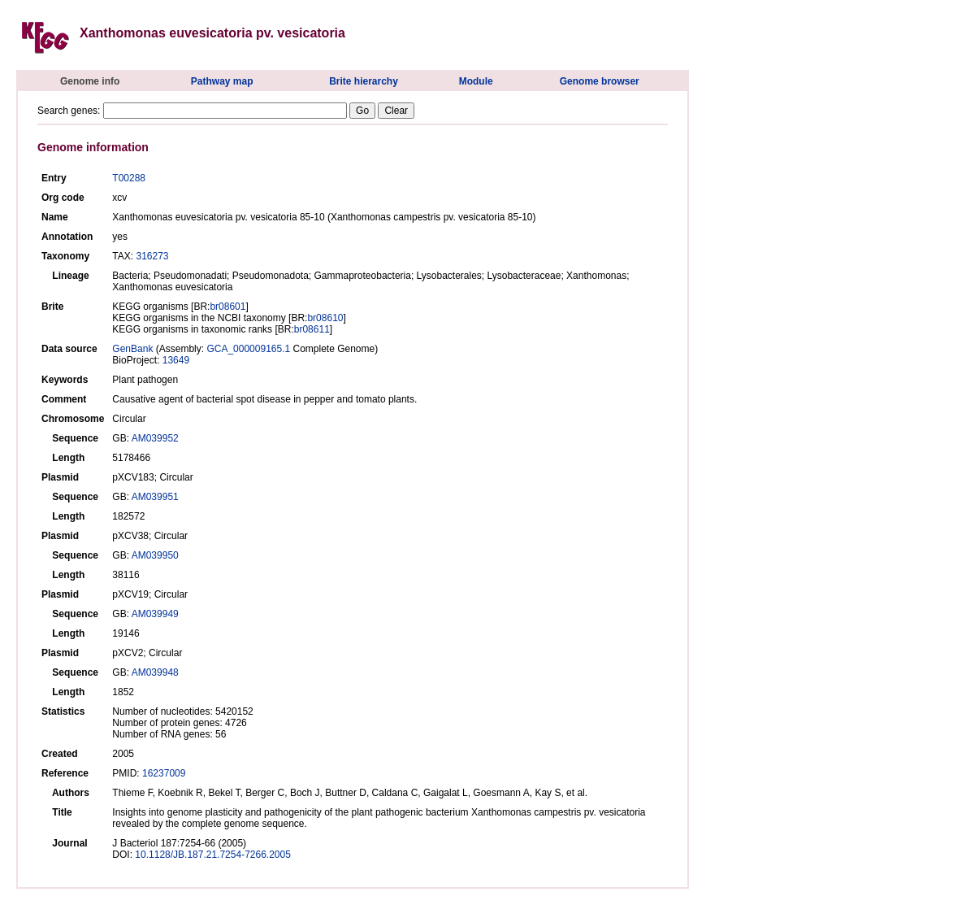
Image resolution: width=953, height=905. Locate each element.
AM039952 (155, 438)
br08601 (227, 306)
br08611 (312, 329)
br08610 (325, 318)
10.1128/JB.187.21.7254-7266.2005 (213, 854)
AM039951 (155, 497)
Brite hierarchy (363, 81)
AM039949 (155, 614)
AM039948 (155, 672)
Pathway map (222, 81)
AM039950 (155, 555)
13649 (175, 360)
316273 (152, 256)
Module (476, 81)
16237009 (163, 773)
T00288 (128, 178)
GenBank (132, 349)
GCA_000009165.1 (248, 349)
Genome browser (599, 81)
